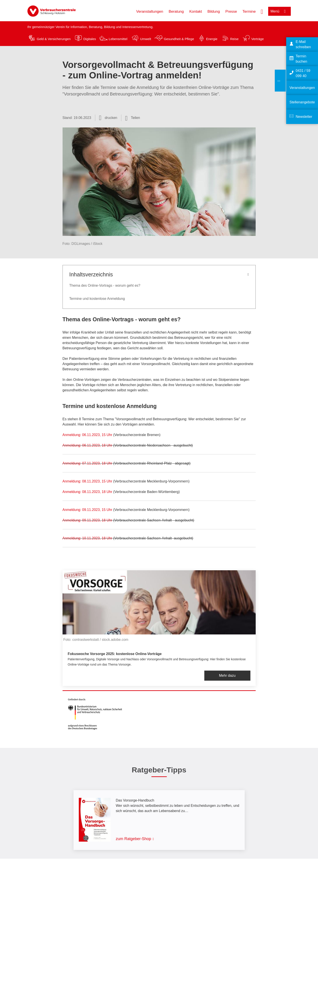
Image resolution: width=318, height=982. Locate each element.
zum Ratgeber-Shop (133, 839)
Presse (231, 11)
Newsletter (304, 116)
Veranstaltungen (149, 11)
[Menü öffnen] (279, 11)
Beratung (176, 11)
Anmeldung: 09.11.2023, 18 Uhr (88, 520)
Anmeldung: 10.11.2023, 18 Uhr (87, 538)
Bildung (213, 11)
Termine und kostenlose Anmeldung (97, 298)
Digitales (89, 39)
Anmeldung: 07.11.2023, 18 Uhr (87, 463)
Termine (249, 11)
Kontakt (195, 11)
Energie (211, 39)
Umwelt (145, 39)
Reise (234, 39)
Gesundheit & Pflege (179, 39)
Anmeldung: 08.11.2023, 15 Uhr (87, 481)
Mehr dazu (227, 675)
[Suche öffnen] (262, 11)
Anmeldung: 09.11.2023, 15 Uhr (88, 510)
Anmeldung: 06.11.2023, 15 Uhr (88, 435)
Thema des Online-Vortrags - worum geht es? (104, 285)
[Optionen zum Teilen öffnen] (132, 117)
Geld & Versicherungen (54, 39)
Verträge (257, 39)
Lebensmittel (118, 39)
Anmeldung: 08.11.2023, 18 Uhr (87, 492)
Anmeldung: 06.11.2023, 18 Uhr (88, 445)
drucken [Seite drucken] (111, 118)
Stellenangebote (302, 102)
